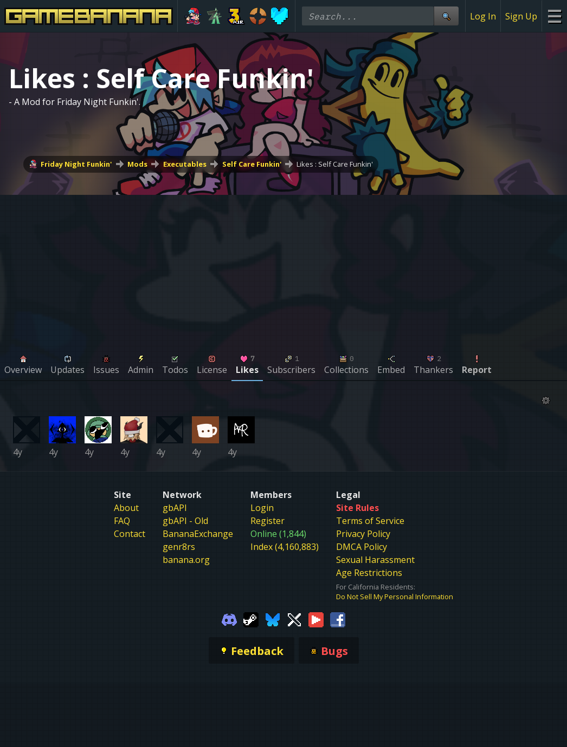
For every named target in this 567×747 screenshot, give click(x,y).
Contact (129, 534)
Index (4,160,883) (284, 547)
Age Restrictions (369, 573)
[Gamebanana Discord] (229, 619)
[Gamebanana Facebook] (337, 619)
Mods (137, 164)
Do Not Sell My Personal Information (394, 596)
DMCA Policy (361, 547)
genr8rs (179, 547)
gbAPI (175, 508)
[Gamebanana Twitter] (294, 619)
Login (262, 508)
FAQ (122, 521)
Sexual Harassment (375, 560)
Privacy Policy (363, 534)
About (126, 508)
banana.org (186, 560)
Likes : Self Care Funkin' (335, 164)
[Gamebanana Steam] (251, 619)
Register (267, 521)
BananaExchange (198, 534)
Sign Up (521, 16)
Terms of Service (370, 521)
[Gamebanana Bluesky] (272, 619)
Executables (185, 164)
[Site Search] (446, 15)
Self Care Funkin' (251, 164)
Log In (483, 16)
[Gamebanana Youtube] (316, 619)
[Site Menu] (554, 16)
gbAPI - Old (185, 521)
